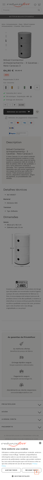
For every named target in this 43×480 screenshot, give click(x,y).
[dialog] (21, 460)
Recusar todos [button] (31, 470)
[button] (21, 476)
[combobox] (40, 443)
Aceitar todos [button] (11, 470)
